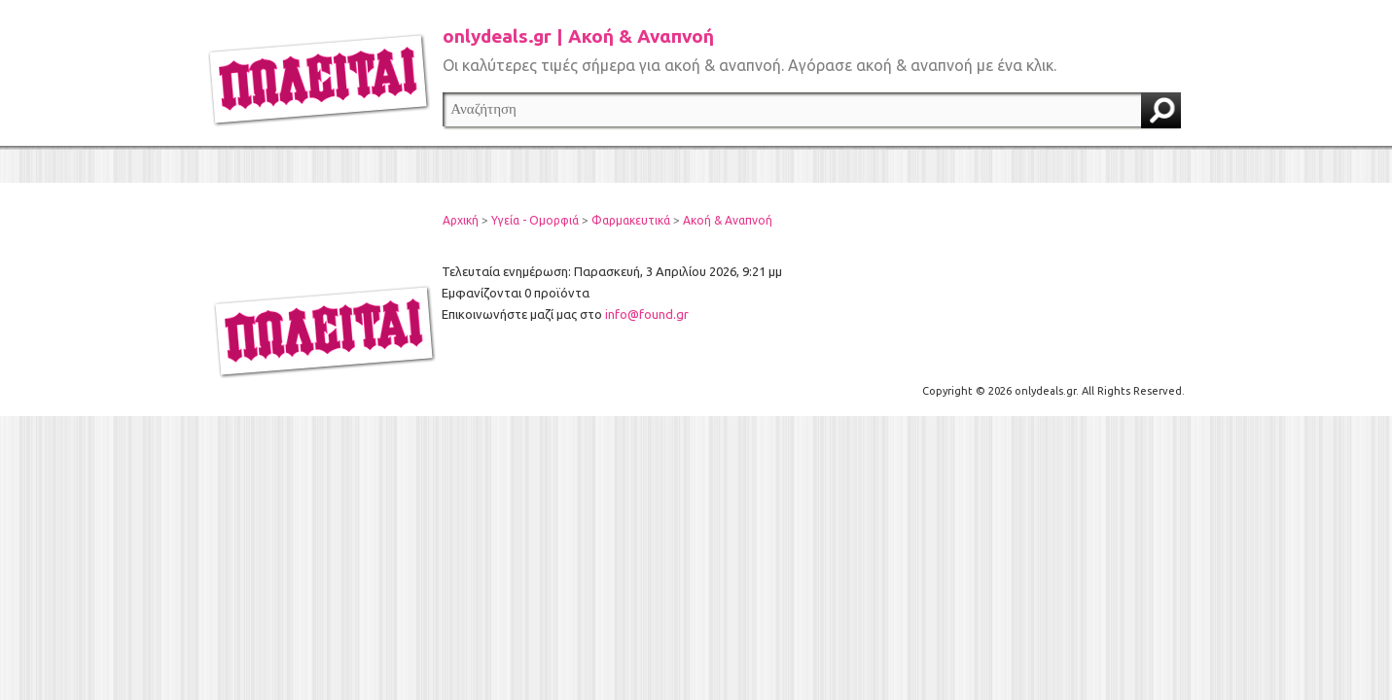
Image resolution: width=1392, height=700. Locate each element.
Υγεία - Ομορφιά (535, 220)
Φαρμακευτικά (630, 220)
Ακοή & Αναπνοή (727, 220)
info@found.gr (647, 314)
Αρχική (461, 220)
